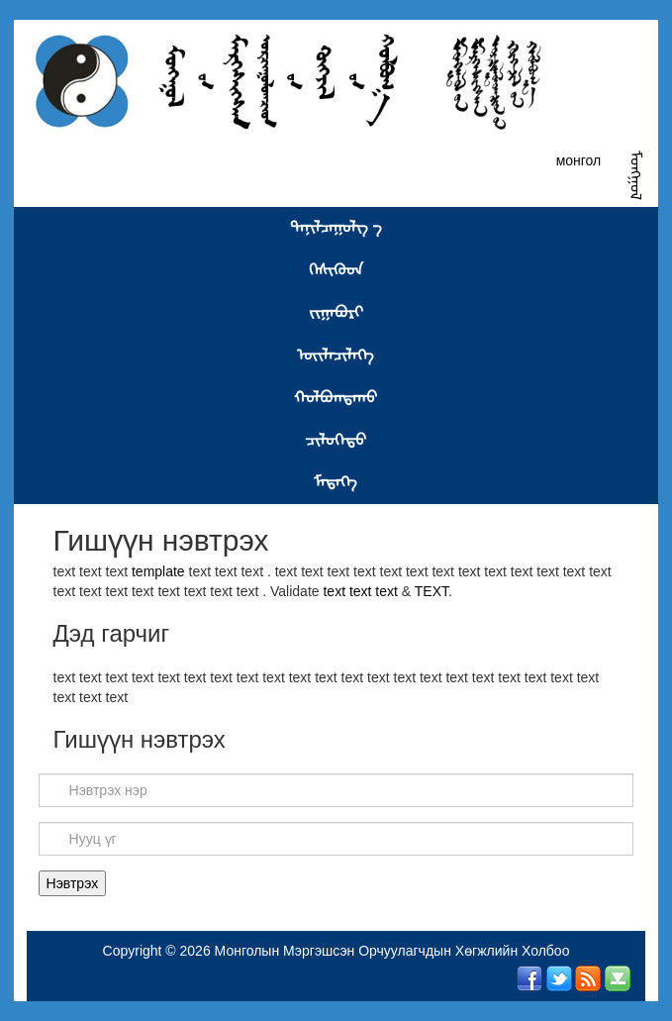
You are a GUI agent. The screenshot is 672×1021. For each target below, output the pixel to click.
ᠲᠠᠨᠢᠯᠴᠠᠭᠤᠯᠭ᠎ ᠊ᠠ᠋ (335, 227)
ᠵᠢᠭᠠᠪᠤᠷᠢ (336, 312)
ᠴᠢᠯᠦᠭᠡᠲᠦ (335, 440)
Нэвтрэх (73, 883)
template (158, 571)
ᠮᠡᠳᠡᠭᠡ (335, 481)
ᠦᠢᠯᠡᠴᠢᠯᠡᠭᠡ (335, 355)
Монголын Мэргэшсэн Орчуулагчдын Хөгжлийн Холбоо (392, 951)
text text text (362, 591)
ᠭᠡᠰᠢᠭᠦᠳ (336, 269)
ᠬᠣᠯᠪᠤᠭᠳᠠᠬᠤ (335, 397)
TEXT (431, 591)
